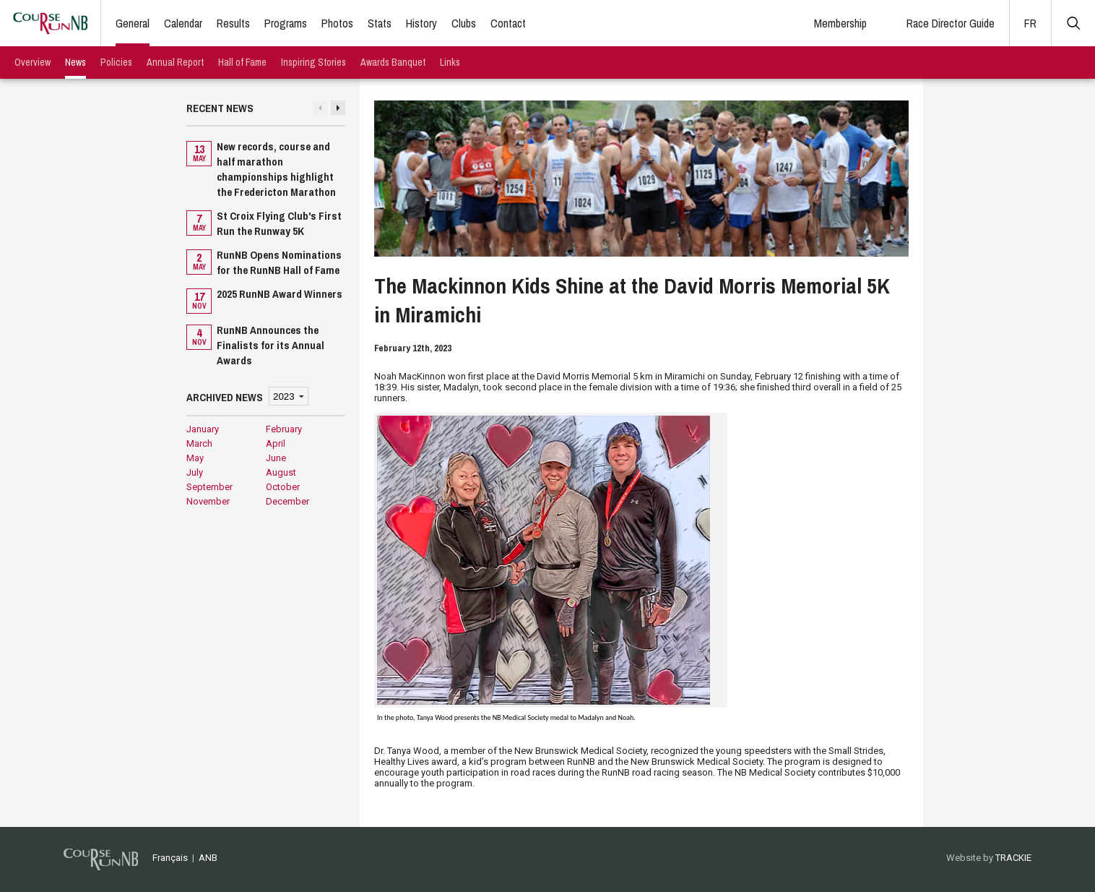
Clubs (463, 23)
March (199, 443)
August (281, 472)
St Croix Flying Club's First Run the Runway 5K (279, 223)
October (283, 486)
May (195, 458)
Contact (508, 23)
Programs (285, 23)
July (194, 472)
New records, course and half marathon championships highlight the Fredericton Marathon (276, 169)
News (75, 62)
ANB (208, 857)
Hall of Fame (242, 62)
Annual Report (175, 62)
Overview (32, 62)
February (284, 429)
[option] (265, 254)
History (421, 23)
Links (450, 62)
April (275, 443)
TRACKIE (1013, 857)
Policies (116, 62)
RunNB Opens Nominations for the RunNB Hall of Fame (279, 262)
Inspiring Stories (313, 62)
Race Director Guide (950, 23)
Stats (379, 23)
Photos (337, 23)
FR (1030, 23)
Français (170, 857)
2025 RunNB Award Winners (279, 293)
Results (233, 23)
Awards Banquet (392, 62)
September (209, 486)
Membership (840, 23)
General (133, 23)
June (276, 458)
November (208, 501)
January (202, 429)
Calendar (183, 23)
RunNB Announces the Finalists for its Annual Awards (270, 345)
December (287, 501)
